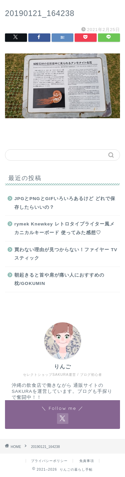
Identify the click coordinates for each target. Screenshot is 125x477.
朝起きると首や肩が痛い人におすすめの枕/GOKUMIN (59, 279)
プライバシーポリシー (49, 461)
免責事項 (86, 461)
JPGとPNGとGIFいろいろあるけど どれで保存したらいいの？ (64, 203)
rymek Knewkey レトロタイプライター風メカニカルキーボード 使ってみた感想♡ (64, 228)
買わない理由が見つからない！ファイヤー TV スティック (65, 254)
